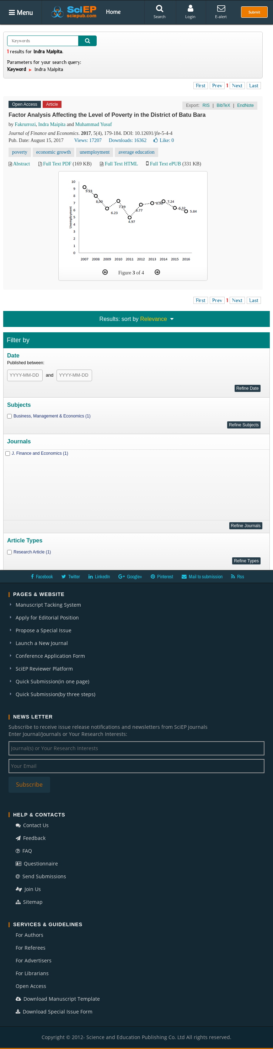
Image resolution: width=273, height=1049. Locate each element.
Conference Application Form (50, 655)
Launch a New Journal (42, 643)
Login (190, 11)
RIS (206, 105)
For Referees (31, 947)
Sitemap (29, 901)
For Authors (29, 934)
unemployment (94, 152)
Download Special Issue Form (54, 1011)
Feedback (31, 838)
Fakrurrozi (25, 124)
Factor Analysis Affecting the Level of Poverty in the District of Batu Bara (107, 115)
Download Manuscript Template (58, 998)
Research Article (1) (32, 552)
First (200, 85)
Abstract (21, 163)
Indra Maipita (52, 124)
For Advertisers (34, 960)
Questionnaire (37, 863)
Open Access (31, 986)
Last (253, 85)
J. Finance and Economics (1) (40, 453)
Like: (164, 140)
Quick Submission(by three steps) (55, 694)
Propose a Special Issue (43, 630)
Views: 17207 (88, 140)
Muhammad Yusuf (93, 124)
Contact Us (32, 825)
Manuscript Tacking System (48, 604)
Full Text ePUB (165, 163)
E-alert (221, 11)
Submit (254, 12)
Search (160, 11)
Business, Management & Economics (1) (52, 416)
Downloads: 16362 (127, 140)
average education (136, 152)
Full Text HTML (121, 163)
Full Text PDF (57, 163)
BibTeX (223, 105)
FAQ (24, 850)
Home (113, 11)
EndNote (245, 105)
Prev (217, 85)
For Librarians (32, 973)
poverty (19, 152)
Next (237, 85)
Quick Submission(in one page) (52, 681)
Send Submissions (41, 876)
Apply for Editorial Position (47, 617)
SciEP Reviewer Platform (44, 668)
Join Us (28, 889)
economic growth (53, 152)
